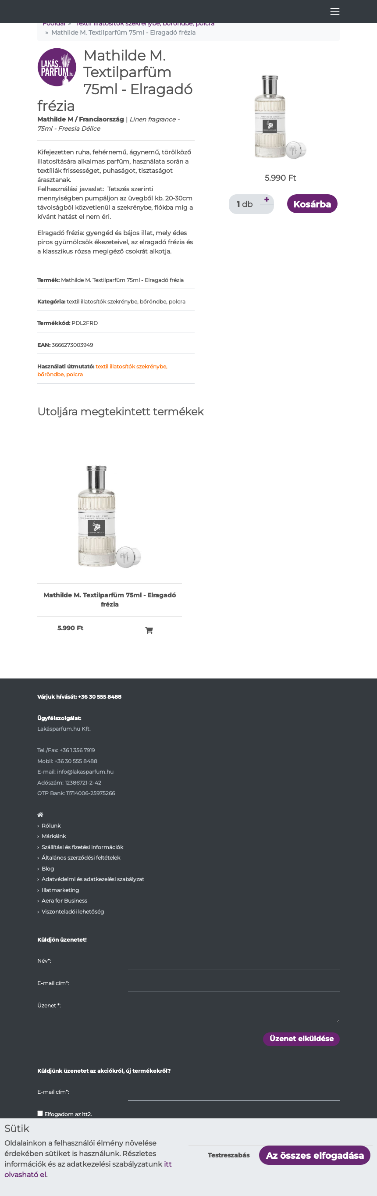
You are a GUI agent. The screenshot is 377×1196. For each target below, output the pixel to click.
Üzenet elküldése (302, 1039)
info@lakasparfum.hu (85, 771)
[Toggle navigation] (335, 11)
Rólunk (51, 825)
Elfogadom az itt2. (64, 1113)
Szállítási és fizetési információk (82, 847)
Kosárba (312, 204)
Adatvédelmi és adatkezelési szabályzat (93, 879)
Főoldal (54, 23)
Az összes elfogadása (315, 1155)
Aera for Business (64, 900)
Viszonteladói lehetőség (73, 911)
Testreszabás (228, 1155)
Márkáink (54, 836)
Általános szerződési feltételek (81, 857)
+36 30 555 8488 (99, 696)
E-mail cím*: (53, 983)
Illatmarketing (60, 890)
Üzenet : (48, 1005)
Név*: (44, 960)
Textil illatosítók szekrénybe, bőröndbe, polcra (145, 23)
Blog (48, 868)
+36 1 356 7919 (77, 750)
